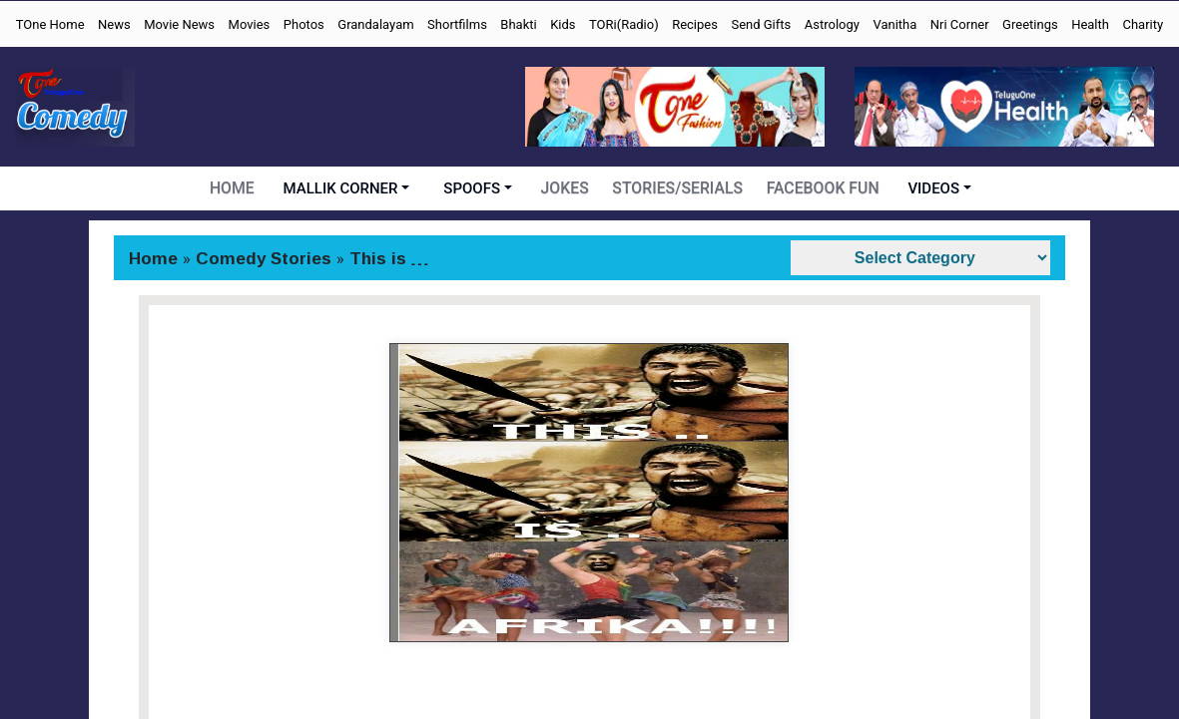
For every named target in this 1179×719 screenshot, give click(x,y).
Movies (250, 24)
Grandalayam (375, 24)
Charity (1142, 24)
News (114, 24)
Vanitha (894, 24)
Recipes (695, 24)
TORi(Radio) (624, 24)
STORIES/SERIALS (680, 188)
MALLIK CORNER (345, 188)
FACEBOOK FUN (820, 188)
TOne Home (50, 24)
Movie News (179, 24)
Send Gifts (761, 24)
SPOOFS (475, 188)
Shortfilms (457, 24)
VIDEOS (930, 188)
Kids (562, 24)
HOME (236, 188)
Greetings (1030, 24)
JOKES (569, 188)
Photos (304, 24)
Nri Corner (959, 24)
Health (1090, 24)
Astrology (832, 24)
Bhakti (518, 24)
